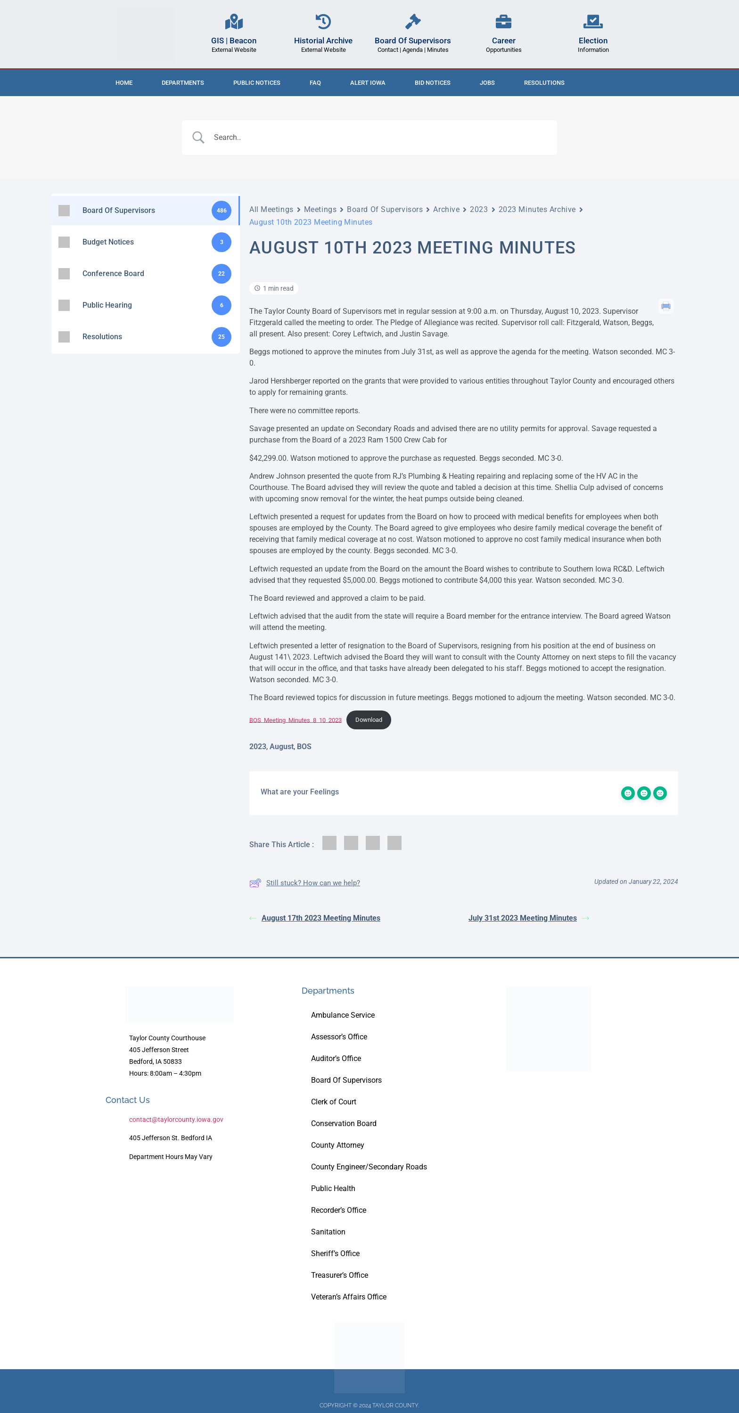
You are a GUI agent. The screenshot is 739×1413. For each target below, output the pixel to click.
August (282, 746)
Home (123, 82)
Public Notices (256, 82)
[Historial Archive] (323, 21)
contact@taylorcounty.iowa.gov (176, 1119)
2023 (479, 209)
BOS (304, 746)
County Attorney (337, 1145)
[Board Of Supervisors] (413, 21)
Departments (183, 82)
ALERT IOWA (368, 82)
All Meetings (271, 209)
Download (368, 719)
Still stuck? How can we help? (304, 883)
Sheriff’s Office (335, 1253)
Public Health (333, 1188)
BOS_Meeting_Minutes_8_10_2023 (295, 719)
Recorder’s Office (338, 1210)
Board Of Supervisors (413, 40)
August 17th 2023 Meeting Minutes (314, 918)
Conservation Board (344, 1123)
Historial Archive (323, 40)
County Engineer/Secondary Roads (369, 1166)
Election (593, 40)
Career (504, 40)
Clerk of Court (333, 1101)
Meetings (320, 209)
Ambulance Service (343, 1015)
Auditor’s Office (336, 1058)
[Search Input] (381, 137)
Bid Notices (433, 82)
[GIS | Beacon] (234, 21)
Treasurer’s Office (339, 1275)
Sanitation (328, 1231)
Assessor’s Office (339, 1036)
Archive (446, 209)
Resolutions (544, 82)
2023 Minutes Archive (537, 209)
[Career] (503, 21)
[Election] (593, 21)
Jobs (487, 82)
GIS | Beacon (233, 40)
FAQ (315, 82)
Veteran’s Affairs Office (348, 1296)
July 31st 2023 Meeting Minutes (528, 918)
